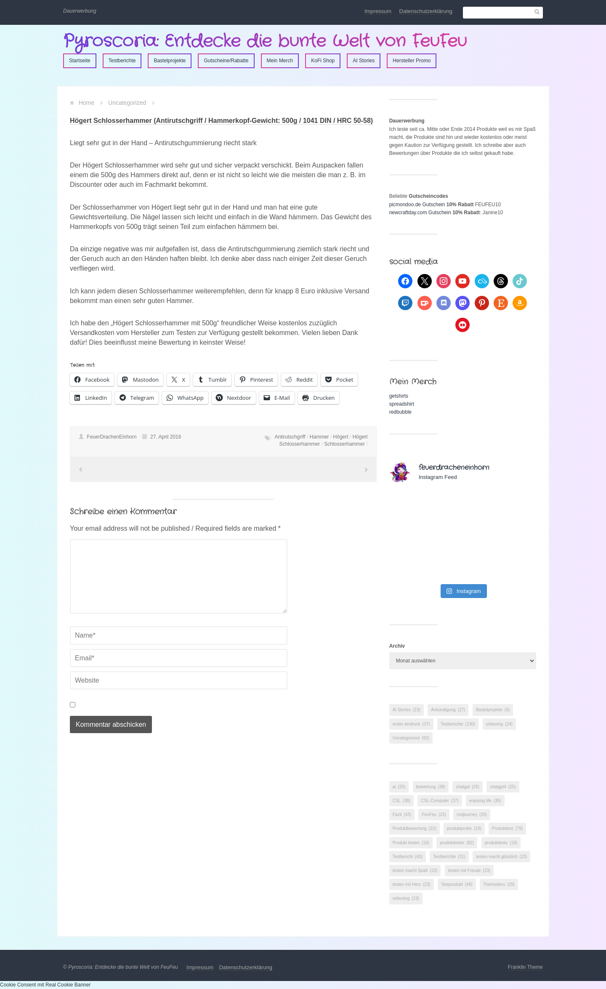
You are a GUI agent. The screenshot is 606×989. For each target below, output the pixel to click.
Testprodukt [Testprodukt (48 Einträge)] (457, 884)
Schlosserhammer (344, 444)
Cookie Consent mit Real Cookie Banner (45, 985)
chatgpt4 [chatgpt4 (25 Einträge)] (503, 787)
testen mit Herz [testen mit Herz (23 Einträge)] (412, 884)
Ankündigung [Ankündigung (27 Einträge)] (448, 710)
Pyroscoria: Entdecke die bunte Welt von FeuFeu (265, 41)
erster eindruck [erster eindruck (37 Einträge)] (411, 724)
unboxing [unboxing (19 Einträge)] (406, 898)
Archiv (397, 646)
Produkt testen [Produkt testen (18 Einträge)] (411, 843)
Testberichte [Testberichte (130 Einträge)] (458, 724)
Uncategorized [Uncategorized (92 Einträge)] (411, 738)
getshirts (398, 396)
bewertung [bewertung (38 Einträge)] (431, 787)
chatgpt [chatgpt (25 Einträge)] (467, 787)
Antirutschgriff (289, 437)
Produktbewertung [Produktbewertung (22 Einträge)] (414, 828)
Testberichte (122, 61)
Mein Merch (280, 61)
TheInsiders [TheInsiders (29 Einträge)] (499, 884)
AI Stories (364, 61)
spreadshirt (401, 404)
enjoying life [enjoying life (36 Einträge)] (485, 801)
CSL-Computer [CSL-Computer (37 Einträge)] (440, 801)
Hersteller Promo (412, 61)
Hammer (319, 437)
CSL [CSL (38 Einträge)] (401, 801)
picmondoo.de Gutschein (417, 204)
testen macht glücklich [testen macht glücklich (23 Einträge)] (501, 857)
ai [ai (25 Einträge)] (399, 787)
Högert (340, 437)
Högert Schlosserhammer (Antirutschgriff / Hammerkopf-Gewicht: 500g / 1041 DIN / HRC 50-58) (221, 120)
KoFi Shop (323, 61)
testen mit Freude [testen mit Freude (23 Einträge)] (469, 871)
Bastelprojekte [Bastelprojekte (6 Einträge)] (493, 710)
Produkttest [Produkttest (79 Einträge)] (507, 828)
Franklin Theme (525, 967)
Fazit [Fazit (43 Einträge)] (402, 815)
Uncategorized (127, 102)
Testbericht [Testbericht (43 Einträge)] (408, 857)
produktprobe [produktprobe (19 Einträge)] (464, 828)
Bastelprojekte (170, 61)
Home (86, 102)
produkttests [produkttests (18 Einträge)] (501, 843)
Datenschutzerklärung (425, 11)
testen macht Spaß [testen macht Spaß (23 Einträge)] (415, 871)
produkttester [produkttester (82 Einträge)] (457, 843)
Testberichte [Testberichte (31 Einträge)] (449, 857)
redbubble (400, 412)
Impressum (377, 11)
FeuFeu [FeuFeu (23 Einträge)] (434, 815)
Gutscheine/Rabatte (226, 61)
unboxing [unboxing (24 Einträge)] (499, 724)
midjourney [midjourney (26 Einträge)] (472, 815)
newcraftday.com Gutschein (420, 212)
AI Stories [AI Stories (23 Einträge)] (406, 710)
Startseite (79, 61)
